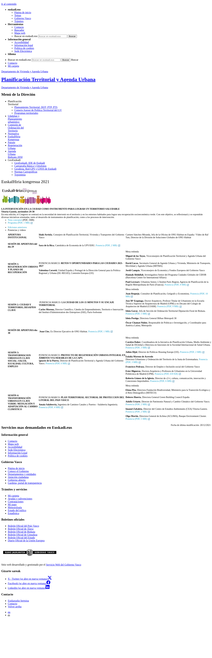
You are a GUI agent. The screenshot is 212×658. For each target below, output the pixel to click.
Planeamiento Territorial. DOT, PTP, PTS (35, 107)
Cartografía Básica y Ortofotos (30, 165)
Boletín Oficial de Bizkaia (21, 531)
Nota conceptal (15, 220)
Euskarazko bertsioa (18, 600)
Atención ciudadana (18, 477)
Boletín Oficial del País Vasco (23, 525)
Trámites (18, 21)
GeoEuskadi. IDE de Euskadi (29, 163)
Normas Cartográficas (25, 171)
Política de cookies (24, 48)
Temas (17, 15)
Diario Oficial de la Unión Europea (26, 540)
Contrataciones (15, 501)
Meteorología (15, 507)
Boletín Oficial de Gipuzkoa (22, 534)
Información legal (23, 45)
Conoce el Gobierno (18, 471)
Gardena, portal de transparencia (25, 483)
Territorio (109, 127)
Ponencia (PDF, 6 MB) (58, 363)
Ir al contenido (8, 4)
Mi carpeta (13, 66)
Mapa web (19, 33)
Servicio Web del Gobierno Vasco (63, 564)
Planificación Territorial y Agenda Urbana (48, 79)
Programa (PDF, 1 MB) (20, 222)
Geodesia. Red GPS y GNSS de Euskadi (35, 168)
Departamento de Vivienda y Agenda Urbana (24, 71)
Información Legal (17, 452)
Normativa (13, 133)
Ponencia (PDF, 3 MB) (138, 347)
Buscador (19, 30)
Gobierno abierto (17, 480)
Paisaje (11, 142)
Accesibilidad (21, 42)
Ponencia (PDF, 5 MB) (138, 313)
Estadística (13, 513)
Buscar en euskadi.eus (25, 36)
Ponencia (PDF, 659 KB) (168, 374)
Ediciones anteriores (17, 227)
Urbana (109, 147)
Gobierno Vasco (22, 18)
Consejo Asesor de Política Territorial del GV (38, 110)
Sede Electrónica (23, 51)
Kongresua (109, 138)
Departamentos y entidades (22, 474)
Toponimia (20, 174)
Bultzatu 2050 (109, 154)
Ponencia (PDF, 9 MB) (169, 306)
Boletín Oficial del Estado (21, 537)
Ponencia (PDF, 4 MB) (51, 407)
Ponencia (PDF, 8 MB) (177, 284)
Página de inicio (22, 12)
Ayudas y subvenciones (20, 498)
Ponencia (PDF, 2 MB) (108, 245)
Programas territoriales (26, 113)
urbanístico (109, 119)
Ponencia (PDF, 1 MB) (100, 331)
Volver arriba (15, 606)
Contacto (19, 27)
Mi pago (12, 504)
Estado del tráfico (17, 510)
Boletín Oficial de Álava (20, 528)
